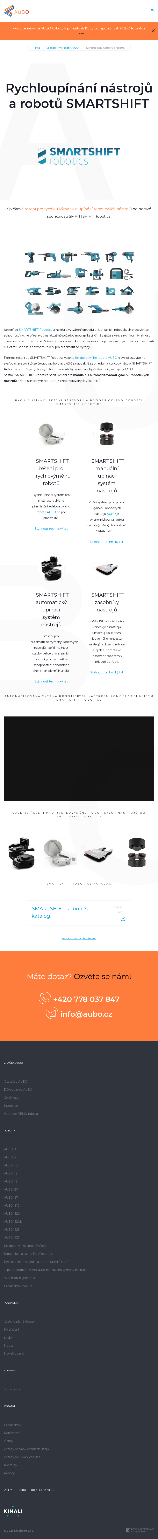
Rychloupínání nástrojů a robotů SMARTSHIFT (37, 1262)
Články (8, 1441)
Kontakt (10, 1370)
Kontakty (10, 1465)
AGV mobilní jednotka (19, 1278)
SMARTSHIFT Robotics (35, 330)
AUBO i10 (11, 1165)
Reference (11, 1433)
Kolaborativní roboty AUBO (62, 47)
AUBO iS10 (12, 1205)
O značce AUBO (15, 1081)
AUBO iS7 (11, 1197)
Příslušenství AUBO (18, 1286)
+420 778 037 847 (79, 998)
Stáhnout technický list (51, 529)
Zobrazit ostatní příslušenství (79, 938)
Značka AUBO (13, 1062)
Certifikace (11, 1098)
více (81, 33)
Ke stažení (11, 1329)
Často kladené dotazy (19, 1321)
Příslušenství (13, 1425)
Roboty (9, 1130)
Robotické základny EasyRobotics (28, 1254)
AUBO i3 (10, 1149)
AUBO (51, 512)
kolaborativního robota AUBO (96, 358)
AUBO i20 (11, 1189)
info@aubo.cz (79, 1013)
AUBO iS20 (12, 1213)
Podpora (11, 1302)
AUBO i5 (10, 1157)
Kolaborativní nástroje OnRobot (26, 1246)
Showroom (12, 1389)
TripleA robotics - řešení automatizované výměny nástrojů (45, 1270)
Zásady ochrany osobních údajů (26, 1449)
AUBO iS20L (13, 1221)
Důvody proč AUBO (18, 1089)
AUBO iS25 (11, 1230)
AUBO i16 (10, 1181)
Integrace (11, 1106)
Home (36, 47)
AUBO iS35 (11, 1238)
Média (8, 1345)
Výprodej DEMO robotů (21, 1114)
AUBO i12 (10, 1173)
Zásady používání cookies (22, 1457)
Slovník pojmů (14, 1354)
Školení (9, 1337)
